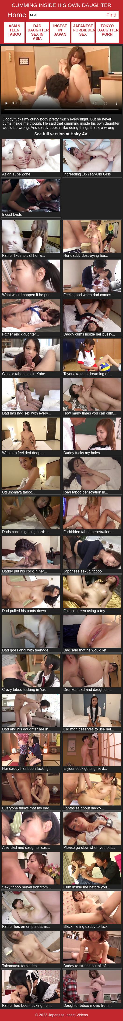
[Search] (66, 15)
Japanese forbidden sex (84, 30)
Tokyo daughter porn (108, 30)
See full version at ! (61, 134)
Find (111, 15)
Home (16, 15)
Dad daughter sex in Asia (38, 32)
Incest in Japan (60, 30)
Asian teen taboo (14, 30)
